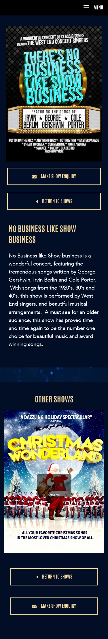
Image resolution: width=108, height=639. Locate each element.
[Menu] (54, 7)
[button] (86, 7)
